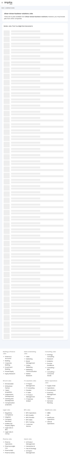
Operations (50, 388)
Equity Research (10, 374)
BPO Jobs (27, 410)
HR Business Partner (8, 387)
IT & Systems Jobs (30, 381)
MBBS (48, 413)
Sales (27, 357)
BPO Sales (29, 420)
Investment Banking (8, 368)
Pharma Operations (8, 443)
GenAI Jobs (28, 439)
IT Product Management (30, 396)
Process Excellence (50, 364)
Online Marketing (29, 366)
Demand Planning (50, 402)
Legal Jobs (6, 410)
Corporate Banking (8, 364)
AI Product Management (30, 443)
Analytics (50, 361)
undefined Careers (9, 8)
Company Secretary (8, 420)
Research (50, 359)
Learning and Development (9, 399)
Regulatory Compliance (9, 414)
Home (2, 8)
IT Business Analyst (29, 400)
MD (48, 415)
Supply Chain (51, 386)
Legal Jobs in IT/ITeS (9, 433)
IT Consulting (30, 388)
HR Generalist (9, 384)
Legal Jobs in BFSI (9, 429)
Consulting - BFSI (51, 368)
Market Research (29, 375)
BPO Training (30, 422)
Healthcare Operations (50, 418)
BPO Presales (30, 417)
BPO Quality (30, 415)
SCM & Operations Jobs (51, 382)
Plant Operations (50, 398)
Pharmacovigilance (10, 447)
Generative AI (30, 446)
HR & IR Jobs (7, 381)
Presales (28, 390)
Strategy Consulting (50, 356)
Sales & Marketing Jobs (30, 353)
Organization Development (9, 395)
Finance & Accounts (8, 357)
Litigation (8, 417)
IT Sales (28, 392)
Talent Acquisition (8, 391)
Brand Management (30, 362)
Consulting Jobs (50, 352)
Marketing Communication (31, 370)
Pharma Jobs (7, 439)
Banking (7, 361)
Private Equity (9, 371)
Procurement (51, 390)
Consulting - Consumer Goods (51, 374)
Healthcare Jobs (50, 410)
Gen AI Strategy (31, 448)
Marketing (29, 359)
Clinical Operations (50, 423)
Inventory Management (51, 393)
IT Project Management (30, 385)
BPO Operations (31, 413)
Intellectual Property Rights (10, 424)
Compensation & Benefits (10, 404)
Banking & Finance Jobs (9, 353)
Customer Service (29, 425)
